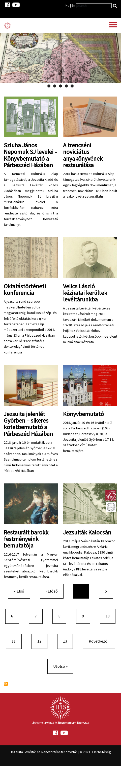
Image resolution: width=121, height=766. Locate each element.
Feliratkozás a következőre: (6, 684)
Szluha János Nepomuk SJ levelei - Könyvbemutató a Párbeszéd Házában (30, 155)
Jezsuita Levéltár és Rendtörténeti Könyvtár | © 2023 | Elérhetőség (60, 752)
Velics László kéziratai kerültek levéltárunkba (85, 292)
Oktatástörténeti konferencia (25, 289)
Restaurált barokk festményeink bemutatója (26, 539)
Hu (67, 5)
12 (41, 641)
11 (15, 641)
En (73, 5)
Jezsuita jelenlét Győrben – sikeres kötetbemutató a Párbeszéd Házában (28, 424)
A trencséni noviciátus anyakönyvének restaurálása (83, 155)
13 (67, 641)
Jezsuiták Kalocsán (87, 532)
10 (110, 615)
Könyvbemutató (83, 414)
